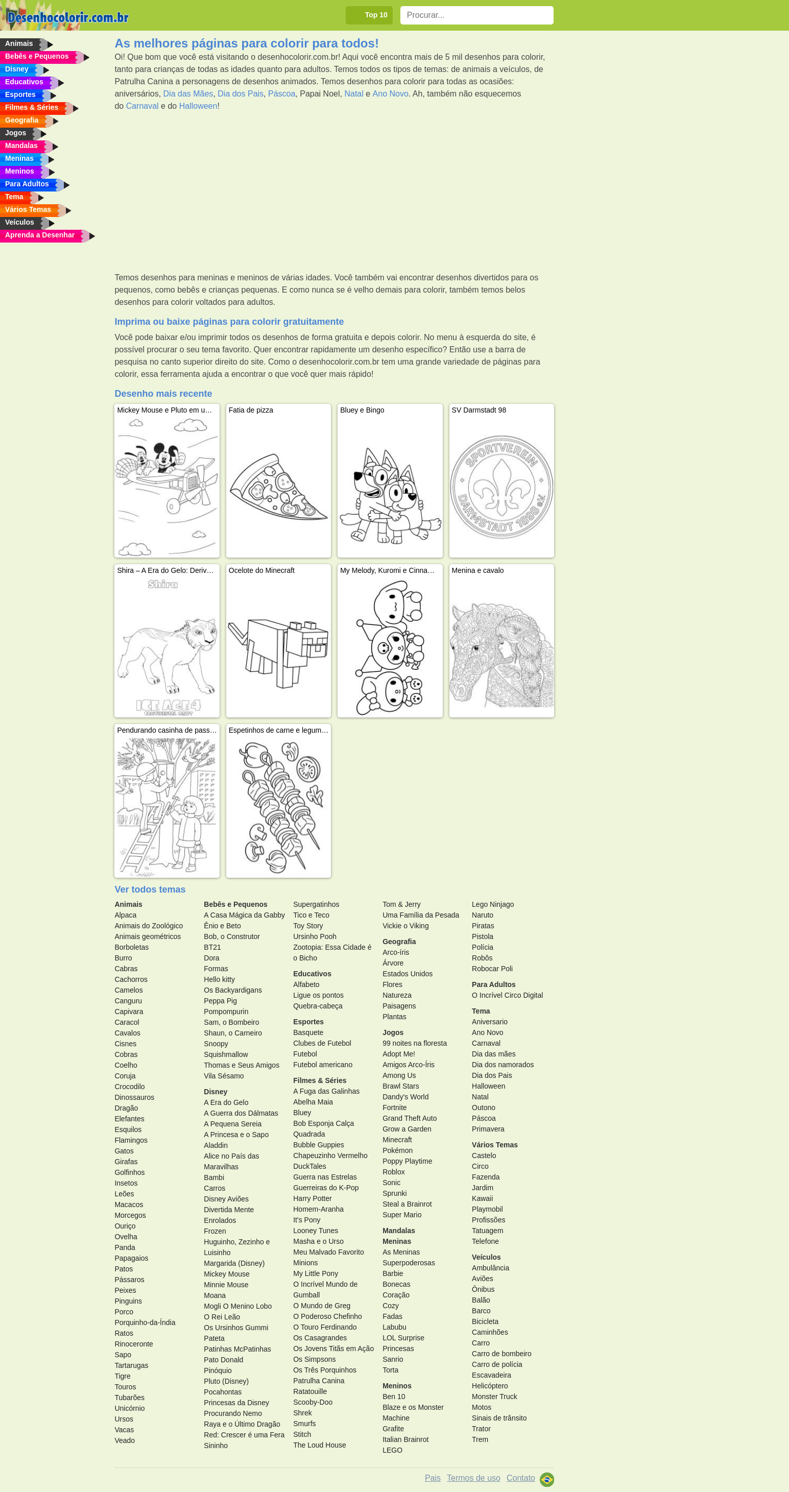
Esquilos (127, 1129)
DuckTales (309, 1166)
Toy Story (308, 926)
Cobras (125, 1054)
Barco (481, 1311)
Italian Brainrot (405, 1439)
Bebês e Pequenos (236, 904)
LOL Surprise (403, 1338)
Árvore (392, 963)
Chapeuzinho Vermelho (330, 1155)
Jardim (482, 1188)
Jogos (392, 1032)
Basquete (308, 1032)
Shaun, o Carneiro (233, 1033)
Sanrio (392, 1359)
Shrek (302, 1413)
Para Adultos (494, 984)
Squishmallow (226, 1054)
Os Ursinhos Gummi (236, 1327)
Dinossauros (134, 1097)
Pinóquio (218, 1370)
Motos (481, 1407)
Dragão (126, 1108)
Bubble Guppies (318, 1145)
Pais (433, 1478)
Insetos (125, 1183)
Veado (124, 1440)
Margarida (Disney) (234, 1263)
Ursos (123, 1419)
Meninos (397, 1386)
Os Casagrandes (320, 1338)
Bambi (214, 1177)
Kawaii (482, 1198)
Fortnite (394, 1107)
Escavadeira (491, 1375)
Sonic (391, 1182)
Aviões (482, 1278)
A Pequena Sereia (232, 1124)
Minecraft (397, 1140)
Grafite (393, 1429)
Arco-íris (395, 952)
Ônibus (483, 1289)
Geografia (399, 941)
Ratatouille (310, 1391)
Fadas (392, 1316)
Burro (123, 958)
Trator (481, 1429)
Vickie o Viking (405, 926)
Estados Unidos (407, 974)
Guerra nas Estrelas (325, 1177)
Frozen (215, 1231)
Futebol (305, 1054)
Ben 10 (393, 1396)
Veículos (486, 1257)
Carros (214, 1188)
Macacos (128, 1204)
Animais (128, 904)
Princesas (398, 1348)
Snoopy (216, 1044)
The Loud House (319, 1445)
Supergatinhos (316, 904)
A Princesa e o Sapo (236, 1134)
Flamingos (131, 1140)
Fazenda (485, 1177)
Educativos (312, 974)
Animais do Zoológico (148, 926)
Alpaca (125, 915)
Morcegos (130, 1215)
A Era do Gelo (226, 1102)
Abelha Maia (313, 1102)
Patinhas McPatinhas (237, 1349)
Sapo (122, 1355)
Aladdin (216, 1145)
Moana (215, 1295)
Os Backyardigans (233, 990)
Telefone (485, 1241)
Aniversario (490, 1022)
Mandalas (398, 1230)
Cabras (125, 969)
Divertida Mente (229, 1210)
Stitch (302, 1434)
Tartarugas (131, 1365)
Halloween (198, 106)
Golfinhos (129, 1172)
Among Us (399, 1075)
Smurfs (304, 1423)
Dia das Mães (188, 93)
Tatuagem (487, 1230)
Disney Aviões (226, 1199)
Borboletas (131, 947)
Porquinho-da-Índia (144, 1322)
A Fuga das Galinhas (326, 1091)
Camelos (128, 990)
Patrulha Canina (318, 1381)
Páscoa (281, 93)
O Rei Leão (222, 1317)
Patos (123, 1269)
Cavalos (127, 1033)
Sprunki (394, 1193)
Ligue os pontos (318, 995)
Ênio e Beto (222, 926)
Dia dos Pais (241, 93)
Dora (211, 958)
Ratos (123, 1333)
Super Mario (401, 1215)
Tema (481, 1011)
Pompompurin (226, 1011)
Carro (481, 1343)
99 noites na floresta (414, 1043)
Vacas (124, 1430)
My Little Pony (315, 1273)
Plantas (394, 1017)
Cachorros (131, 979)
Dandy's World (405, 1097)
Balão (481, 1300)
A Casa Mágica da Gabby (244, 915)
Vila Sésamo (224, 1076)
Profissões (488, 1220)
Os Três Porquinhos (324, 1370)
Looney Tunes (315, 1230)
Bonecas (396, 1284)
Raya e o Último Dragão (242, 1424)
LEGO (392, 1450)
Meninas (396, 1241)
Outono (483, 1107)
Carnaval (142, 106)
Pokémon (397, 1150)
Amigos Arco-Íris (408, 1065)
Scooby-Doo (312, 1402)
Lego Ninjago (493, 904)
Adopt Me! (398, 1054)
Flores (392, 984)
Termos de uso (473, 1478)
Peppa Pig (220, 1001)
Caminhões (490, 1332)
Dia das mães (494, 1054)
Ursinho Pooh (315, 936)
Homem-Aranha (318, 1209)
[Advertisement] (334, 192)
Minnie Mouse (226, 1285)
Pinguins (128, 1301)
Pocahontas (223, 1392)
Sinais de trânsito (499, 1418)
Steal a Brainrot (407, 1204)
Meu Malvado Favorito (328, 1252)
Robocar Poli (492, 969)
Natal (353, 93)
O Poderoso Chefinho (327, 1316)
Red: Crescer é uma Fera (244, 1435)
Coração (396, 1295)
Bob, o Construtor (232, 936)
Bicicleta (485, 1321)
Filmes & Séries (319, 1080)
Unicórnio (129, 1408)
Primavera (488, 1129)
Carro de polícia (497, 1364)
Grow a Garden (407, 1129)
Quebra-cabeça (318, 1006)
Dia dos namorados (503, 1065)
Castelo (484, 1155)
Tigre (122, 1376)
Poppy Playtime (407, 1161)
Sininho (216, 1445)
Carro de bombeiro (502, 1354)
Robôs (482, 958)
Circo (480, 1166)
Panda (124, 1247)
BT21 (212, 947)
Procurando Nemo (233, 1413)
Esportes (308, 1022)
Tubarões (129, 1397)
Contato (521, 1478)
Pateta (214, 1338)
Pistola (482, 936)
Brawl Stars (400, 1086)
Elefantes (129, 1119)
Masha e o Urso (318, 1241)
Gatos (123, 1151)
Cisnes (125, 1044)
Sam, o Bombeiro (231, 1022)
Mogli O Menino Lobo (238, 1306)
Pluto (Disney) (226, 1381)
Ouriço (124, 1226)
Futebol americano (322, 1065)
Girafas (125, 1162)
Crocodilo (129, 1086)
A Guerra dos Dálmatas (241, 1113)
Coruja (124, 1076)
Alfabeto (306, 984)
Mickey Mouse (226, 1274)
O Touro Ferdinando (324, 1327)
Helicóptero (490, 1386)
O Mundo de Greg (321, 1306)
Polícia (482, 947)
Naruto (482, 915)
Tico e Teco (311, 915)
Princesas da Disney (236, 1403)
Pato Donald (223, 1360)
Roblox (393, 1172)
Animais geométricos (147, 936)
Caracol (126, 1022)
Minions (305, 1263)
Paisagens (399, 1006)
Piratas (483, 926)
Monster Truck (494, 1396)
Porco (123, 1312)
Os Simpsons (314, 1359)
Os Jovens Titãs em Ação (333, 1348)
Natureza (397, 995)
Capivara (128, 1011)
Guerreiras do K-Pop (325, 1188)
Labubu (394, 1327)
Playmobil (487, 1209)
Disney (215, 1092)
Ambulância (490, 1268)
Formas (216, 969)
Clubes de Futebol (322, 1043)
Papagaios (131, 1258)
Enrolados (220, 1220)
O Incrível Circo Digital (507, 995)
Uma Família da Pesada (420, 915)
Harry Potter (312, 1198)
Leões (124, 1194)
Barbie (392, 1273)
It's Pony (306, 1220)
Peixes (125, 1290)
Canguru (128, 1001)
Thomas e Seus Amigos (241, 1065)
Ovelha (125, 1237)
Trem (480, 1439)
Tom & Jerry (401, 904)
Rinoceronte (133, 1344)
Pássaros (129, 1280)
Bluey (302, 1113)
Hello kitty (219, 979)
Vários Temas (495, 1145)
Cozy (390, 1306)
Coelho (125, 1065)
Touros (125, 1387)
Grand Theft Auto (409, 1118)
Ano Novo (391, 93)
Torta (390, 1370)
